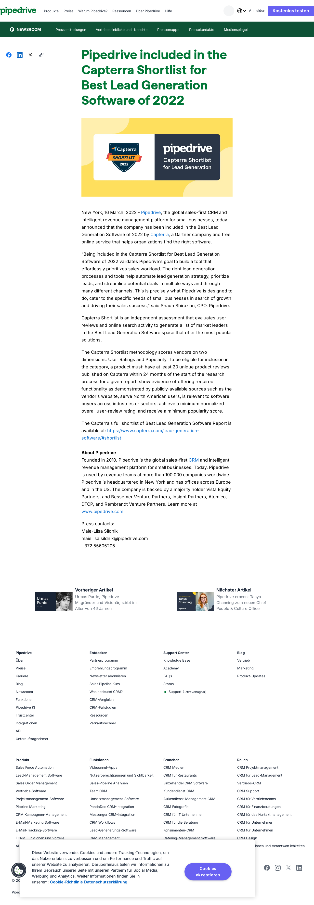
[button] (19, 870)
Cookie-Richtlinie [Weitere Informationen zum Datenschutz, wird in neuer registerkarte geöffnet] (66, 882)
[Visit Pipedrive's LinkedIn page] (299, 868)
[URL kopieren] (41, 55)
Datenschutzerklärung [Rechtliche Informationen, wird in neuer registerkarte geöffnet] (105, 882)
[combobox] (232, 10)
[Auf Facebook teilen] (9, 55)
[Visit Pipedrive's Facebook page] (267, 869)
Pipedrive (151, 212)
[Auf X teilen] (30, 55)
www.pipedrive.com (102, 511)
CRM (194, 460)
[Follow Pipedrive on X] (288, 869)
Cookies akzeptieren (208, 871)
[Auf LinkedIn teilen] (20, 55)
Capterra (159, 234)
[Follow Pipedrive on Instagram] (278, 869)
